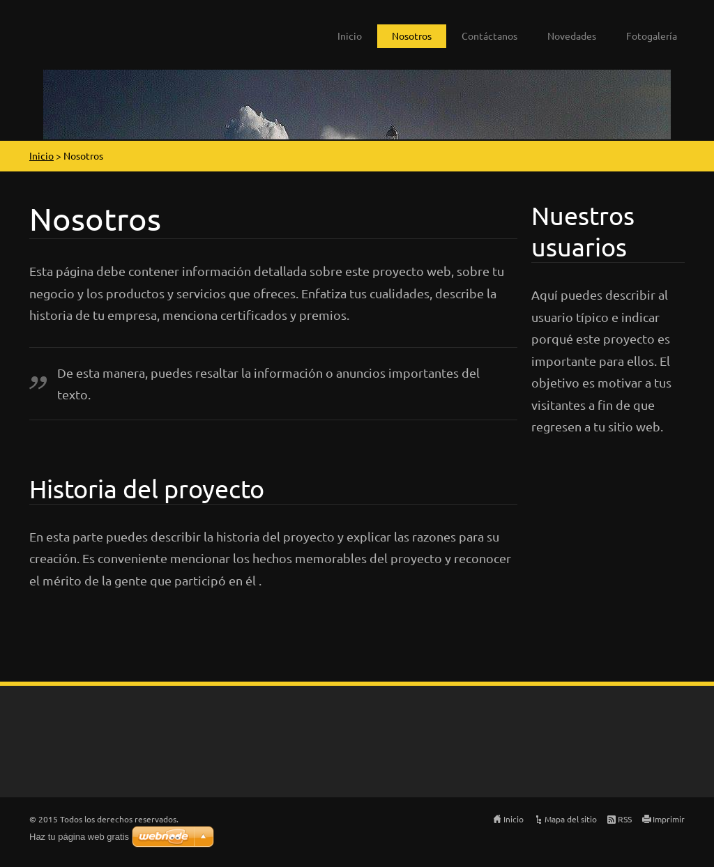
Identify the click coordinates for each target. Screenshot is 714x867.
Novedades (571, 35)
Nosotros (412, 35)
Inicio (349, 35)
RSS (625, 818)
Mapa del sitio (571, 818)
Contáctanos (489, 35)
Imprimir (669, 818)
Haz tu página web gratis (79, 836)
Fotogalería (651, 35)
